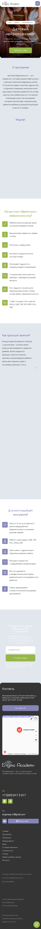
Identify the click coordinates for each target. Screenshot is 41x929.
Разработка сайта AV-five (9, 921)
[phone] (20, 649)
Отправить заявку (20, 658)
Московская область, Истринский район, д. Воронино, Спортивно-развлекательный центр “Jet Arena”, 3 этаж (19, 698)
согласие (23, 664)
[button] (20, 50)
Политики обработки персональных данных (19, 666)
